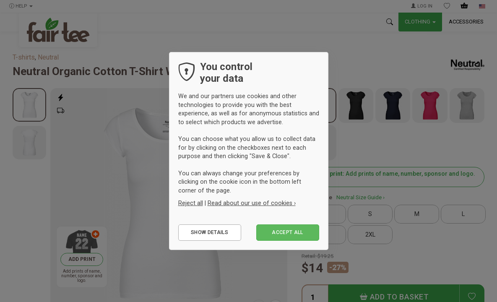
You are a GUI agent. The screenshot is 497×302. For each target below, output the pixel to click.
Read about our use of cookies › (252, 203)
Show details (209, 232)
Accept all (287, 232)
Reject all (190, 203)
